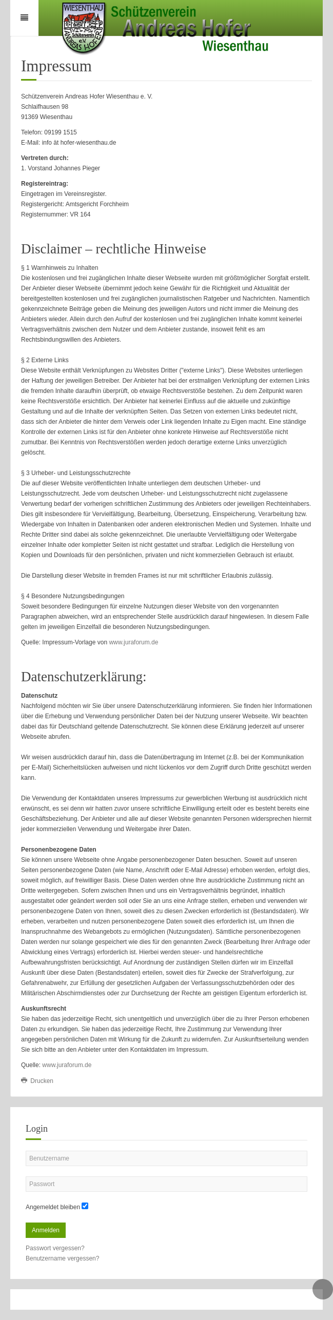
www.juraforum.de (133, 642)
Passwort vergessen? (55, 1248)
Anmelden (46, 1230)
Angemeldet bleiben (53, 1207)
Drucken (37, 1081)
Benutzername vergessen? (62, 1258)
